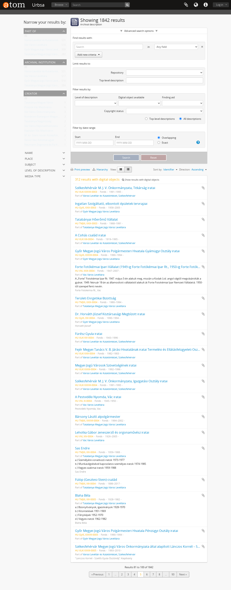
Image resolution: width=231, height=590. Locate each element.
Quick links (205, 5)
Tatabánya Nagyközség (37, 122)
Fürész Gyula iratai (88, 334)
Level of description (40, 170)
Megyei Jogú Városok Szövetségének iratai (105, 365)
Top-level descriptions (160, 119)
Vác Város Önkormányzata (39, 112)
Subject (30, 164)
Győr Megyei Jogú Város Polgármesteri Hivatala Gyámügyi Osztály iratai (127, 251)
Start (78, 137)
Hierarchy (100, 169)
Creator (31, 93)
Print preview (80, 169)
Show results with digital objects (140, 179)
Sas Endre (82, 448)
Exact (163, 142)
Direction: (184, 169)
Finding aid (168, 97)
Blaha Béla (82, 495)
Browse (59, 4)
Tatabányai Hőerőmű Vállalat (96, 219)
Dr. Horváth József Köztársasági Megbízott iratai (110, 314)
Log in (219, 4)
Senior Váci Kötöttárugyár (39, 141)
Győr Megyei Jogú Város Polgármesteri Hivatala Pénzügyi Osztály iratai (126, 531)
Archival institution (40, 62)
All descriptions (190, 119)
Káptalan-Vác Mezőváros (38, 131)
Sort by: (157, 169)
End (117, 137)
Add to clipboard (203, 188)
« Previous (97, 574)
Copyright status (114, 111)
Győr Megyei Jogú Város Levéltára (43, 50)
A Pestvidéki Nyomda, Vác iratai (98, 397)
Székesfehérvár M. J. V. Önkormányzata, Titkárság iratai (115, 188)
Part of (30, 30)
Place (29, 158)
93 (173, 574)
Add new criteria (88, 54)
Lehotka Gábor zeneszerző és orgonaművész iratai (112, 432)
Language (196, 5)
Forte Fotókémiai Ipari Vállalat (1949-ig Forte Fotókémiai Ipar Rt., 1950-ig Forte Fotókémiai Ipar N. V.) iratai (152, 267)
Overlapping (167, 137)
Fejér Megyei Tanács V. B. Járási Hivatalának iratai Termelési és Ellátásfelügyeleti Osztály (139, 349)
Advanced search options (139, 31)
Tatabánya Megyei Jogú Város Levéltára (47, 55)
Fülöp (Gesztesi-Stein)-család (96, 479)
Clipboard (186, 5)
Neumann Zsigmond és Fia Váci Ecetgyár (47, 145)
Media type (33, 175)
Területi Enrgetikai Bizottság (95, 298)
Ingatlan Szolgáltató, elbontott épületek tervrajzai (111, 203)
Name (29, 152)
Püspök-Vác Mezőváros (38, 108)
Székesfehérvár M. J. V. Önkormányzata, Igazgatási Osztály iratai (121, 381)
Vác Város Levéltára (35, 45)
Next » (183, 574)
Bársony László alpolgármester (97, 416)
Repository (117, 72)
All (25, 36)
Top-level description (111, 80)
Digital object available (131, 97)
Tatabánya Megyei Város (38, 103)
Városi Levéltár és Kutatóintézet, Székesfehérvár (52, 41)
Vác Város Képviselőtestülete (41, 127)
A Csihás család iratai (90, 235)
